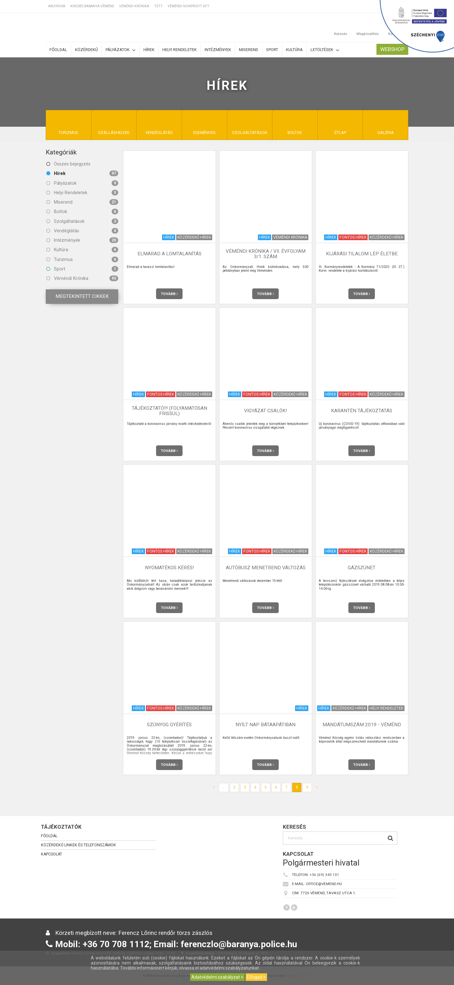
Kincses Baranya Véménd (92, 6)
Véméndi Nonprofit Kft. (189, 6)
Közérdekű (86, 49)
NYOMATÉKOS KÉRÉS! (169, 568)
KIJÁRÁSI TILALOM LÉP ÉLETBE (362, 254)
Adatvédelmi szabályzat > (217, 977)
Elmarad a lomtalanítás (169, 254)
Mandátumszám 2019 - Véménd (362, 724)
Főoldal (58, 49)
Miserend (248, 49)
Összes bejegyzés (68, 163)
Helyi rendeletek (179, 49)
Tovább (169, 294)
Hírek (148, 49)
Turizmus (82, 259)
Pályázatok (121, 50)
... (223, 787)
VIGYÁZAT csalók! (265, 411)
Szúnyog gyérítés (169, 724)
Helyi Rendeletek (82, 192)
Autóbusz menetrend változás (266, 568)
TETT (158, 6)
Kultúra (294, 49)
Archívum (56, 6)
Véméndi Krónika (134, 6)
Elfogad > (256, 977)
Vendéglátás (82, 231)
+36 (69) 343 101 (324, 874)
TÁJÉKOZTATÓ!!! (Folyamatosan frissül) (169, 410)
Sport (272, 49)
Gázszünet (361, 568)
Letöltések (325, 50)
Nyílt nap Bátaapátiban (265, 724)
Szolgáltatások (82, 221)
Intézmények (218, 49)
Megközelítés (368, 27)
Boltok (82, 211)
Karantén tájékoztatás (361, 411)
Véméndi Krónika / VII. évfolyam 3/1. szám (266, 253)
